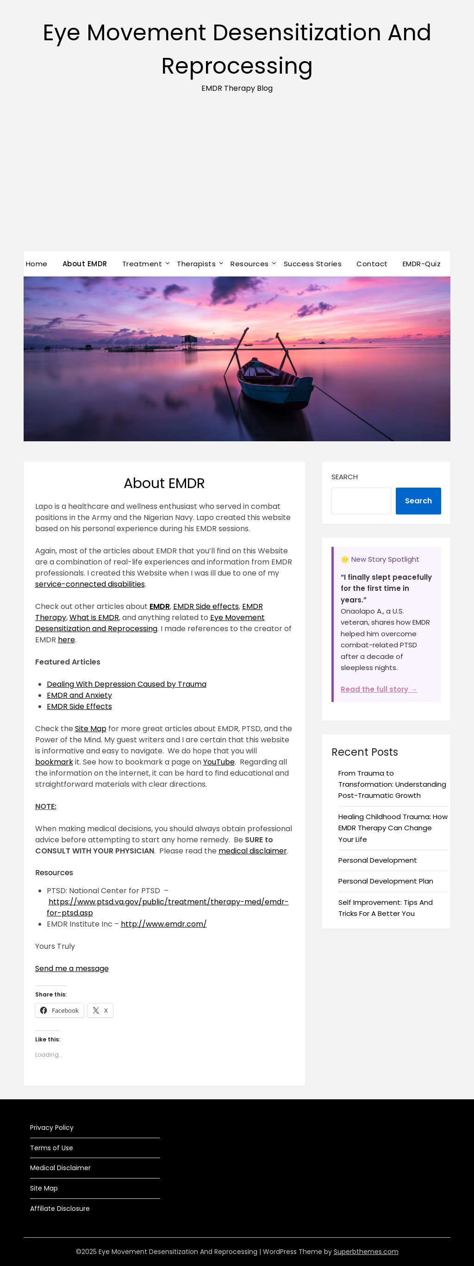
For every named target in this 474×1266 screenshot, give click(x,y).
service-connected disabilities (90, 584)
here (66, 639)
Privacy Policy (52, 1127)
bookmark (54, 762)
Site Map (90, 728)
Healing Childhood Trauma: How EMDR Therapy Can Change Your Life (393, 828)
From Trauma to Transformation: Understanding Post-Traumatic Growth (392, 784)
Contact (372, 264)
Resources (250, 264)
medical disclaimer (252, 851)
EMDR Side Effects (79, 706)
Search (344, 477)
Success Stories (313, 264)
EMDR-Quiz (422, 264)
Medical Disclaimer (60, 1167)
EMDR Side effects (206, 606)
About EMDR (84, 264)
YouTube (219, 762)
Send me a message (72, 968)
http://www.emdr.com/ (164, 924)
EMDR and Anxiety (79, 695)
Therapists (196, 264)
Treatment (142, 264)
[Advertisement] (237, 182)
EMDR (160, 606)
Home (37, 264)
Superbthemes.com (366, 1251)
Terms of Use (51, 1148)
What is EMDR (94, 617)
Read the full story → (379, 689)
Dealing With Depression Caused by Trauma (126, 684)
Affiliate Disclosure (60, 1208)
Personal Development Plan (385, 881)
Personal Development (377, 860)
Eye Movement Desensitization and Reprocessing (150, 623)
